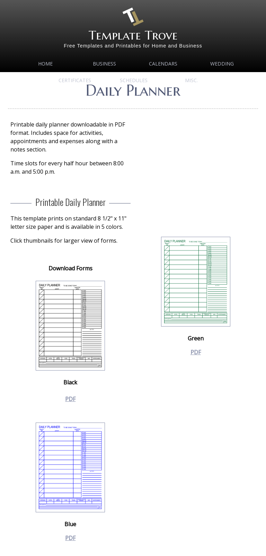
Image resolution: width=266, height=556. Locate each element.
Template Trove (133, 35)
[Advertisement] (195, 168)
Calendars (163, 63)
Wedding (222, 63)
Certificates (75, 80)
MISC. (191, 80)
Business (104, 63)
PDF (70, 399)
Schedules (134, 80)
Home (45, 63)
